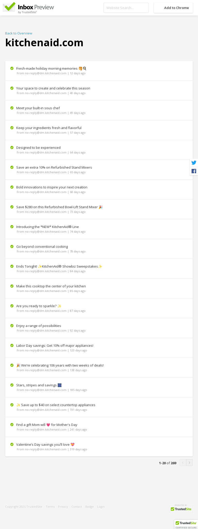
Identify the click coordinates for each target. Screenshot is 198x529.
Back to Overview (18, 33)
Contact (76, 506)
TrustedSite (34, 506)
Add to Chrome (176, 7)
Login (101, 506)
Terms (50, 506)
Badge (89, 506)
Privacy (63, 506)
